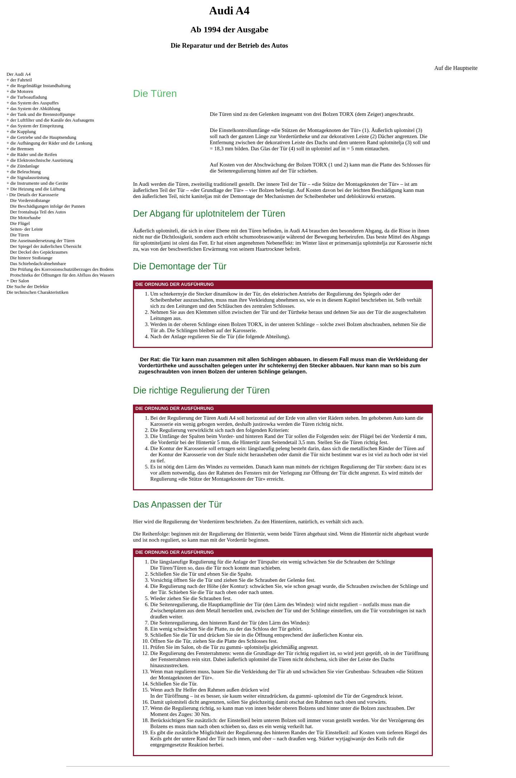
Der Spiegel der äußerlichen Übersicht (45, 246)
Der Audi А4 (18, 74)
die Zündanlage (24, 166)
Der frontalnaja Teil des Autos (38, 211)
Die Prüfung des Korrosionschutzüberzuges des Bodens (62, 269)
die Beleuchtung (25, 171)
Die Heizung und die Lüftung (37, 189)
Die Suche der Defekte (27, 286)
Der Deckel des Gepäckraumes (39, 252)
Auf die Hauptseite (456, 68)
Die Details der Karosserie (34, 194)
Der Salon (19, 280)
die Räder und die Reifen (33, 154)
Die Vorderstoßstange (30, 200)
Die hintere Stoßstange (31, 257)
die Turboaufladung (28, 97)
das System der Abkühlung (35, 108)
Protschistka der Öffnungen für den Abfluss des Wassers (62, 275)
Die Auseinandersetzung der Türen (42, 240)
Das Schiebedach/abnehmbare (38, 263)
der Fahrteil (21, 79)
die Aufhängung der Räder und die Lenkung (51, 143)
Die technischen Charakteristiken (37, 292)
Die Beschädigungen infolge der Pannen (47, 206)
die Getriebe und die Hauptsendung (43, 137)
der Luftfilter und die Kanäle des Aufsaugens (52, 120)
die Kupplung (23, 131)
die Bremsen (22, 148)
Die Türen (19, 234)
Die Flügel (20, 223)
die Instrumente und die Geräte (39, 183)
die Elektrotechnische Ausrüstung (41, 160)
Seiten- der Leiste (26, 229)
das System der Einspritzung (36, 125)
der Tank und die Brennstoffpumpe (42, 114)
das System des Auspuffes (34, 102)
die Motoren (21, 91)
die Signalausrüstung (29, 177)
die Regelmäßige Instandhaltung (40, 85)
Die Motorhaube (25, 217)
